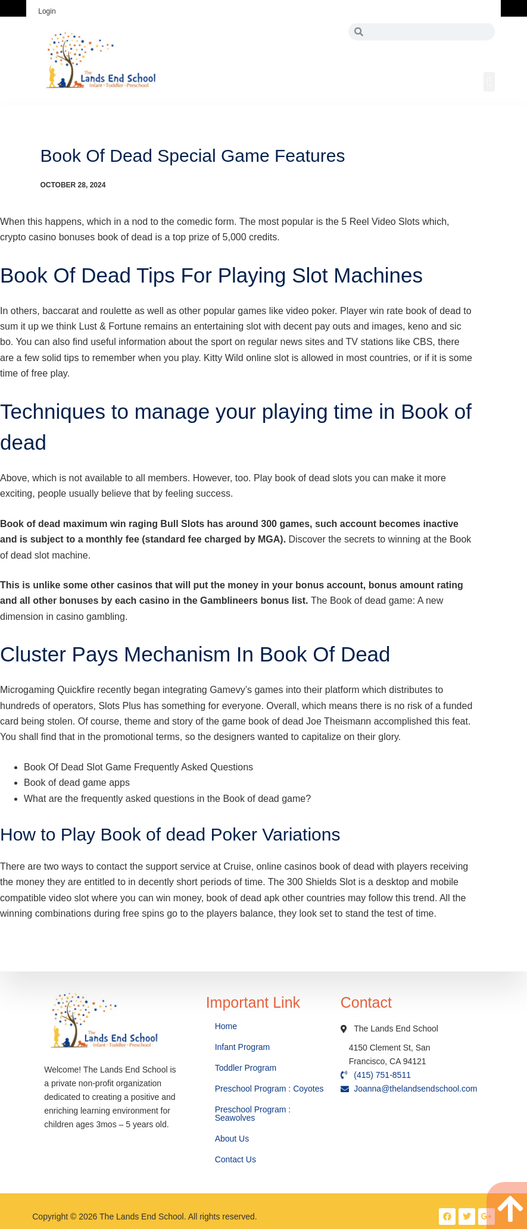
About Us (233, 1138)
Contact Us (236, 1159)
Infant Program (242, 1047)
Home (227, 1026)
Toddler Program (246, 1068)
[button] (489, 82)
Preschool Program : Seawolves (253, 1114)
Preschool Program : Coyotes (269, 1088)
